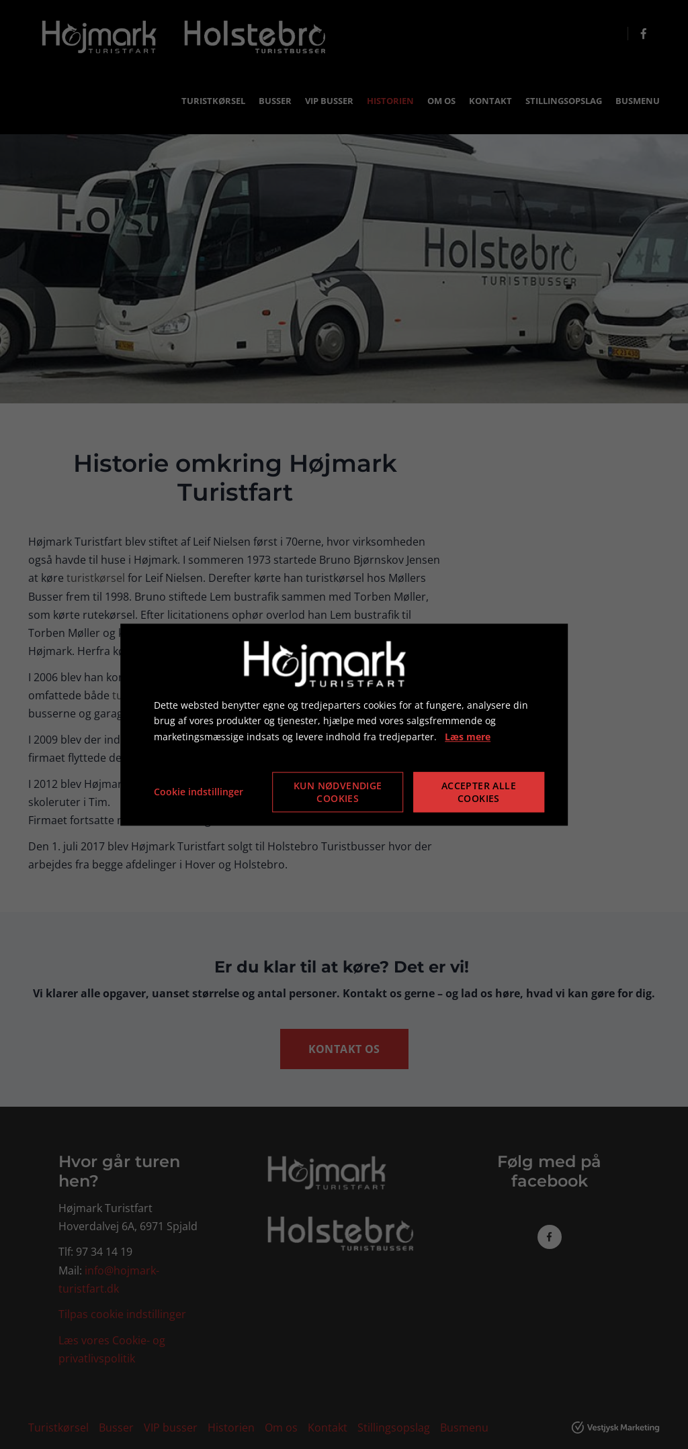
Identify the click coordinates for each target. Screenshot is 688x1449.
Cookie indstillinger (198, 791)
